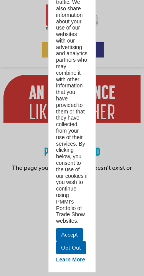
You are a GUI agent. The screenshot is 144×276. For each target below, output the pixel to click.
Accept (69, 234)
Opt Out (71, 247)
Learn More (70, 259)
